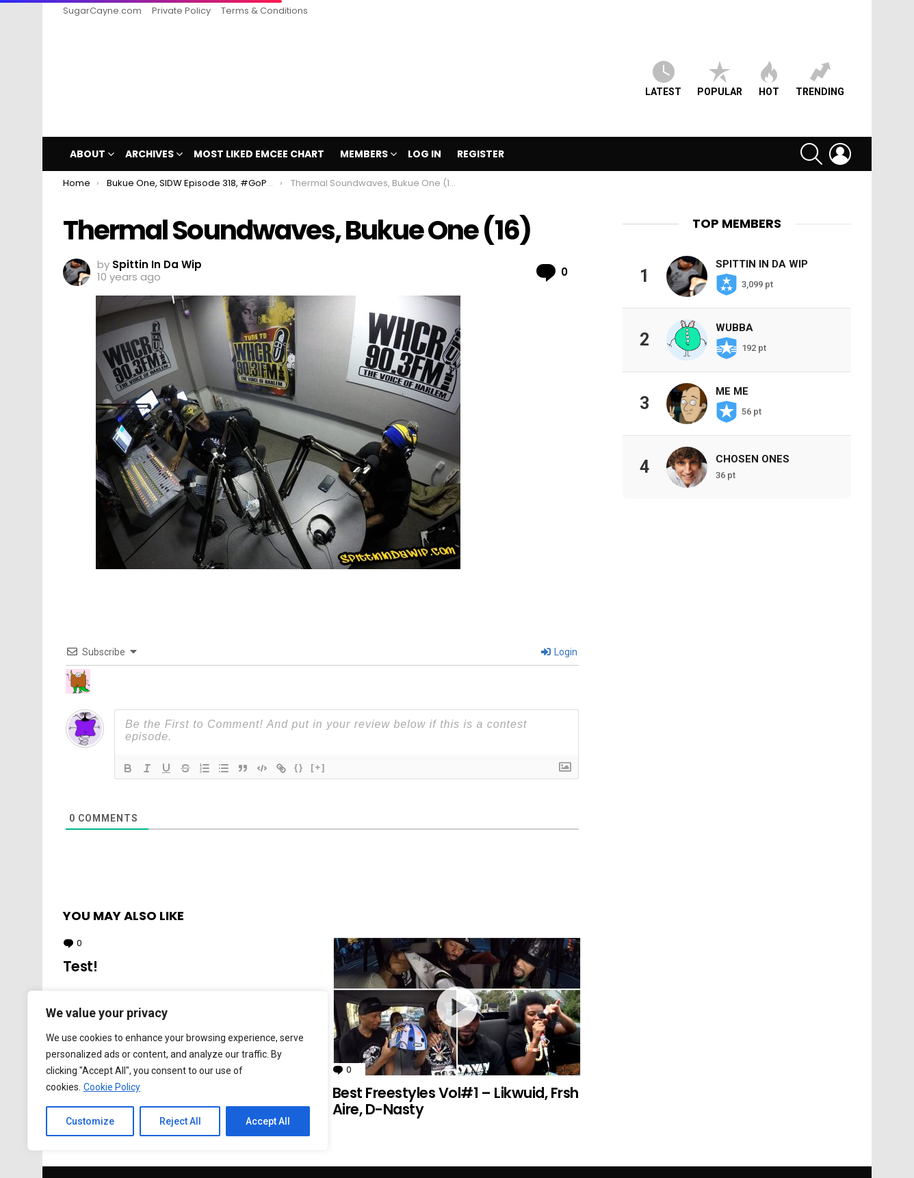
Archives (149, 133)
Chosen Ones (752, 436)
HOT (769, 67)
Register (480, 131)
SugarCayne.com (102, 10)
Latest (663, 67)
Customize (90, 1121)
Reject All (180, 1121)
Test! (80, 944)
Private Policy (181, 10)
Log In (424, 131)
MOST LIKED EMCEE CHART (259, 131)
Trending (820, 67)
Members (364, 133)
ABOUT (87, 133)
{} (299, 744)
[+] (318, 744)
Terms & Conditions (264, 10)
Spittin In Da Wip (762, 241)
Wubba (734, 304)
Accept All (268, 1121)
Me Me (732, 368)
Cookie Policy (111, 1087)
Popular (719, 67)
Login (559, 628)
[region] (177, 1071)
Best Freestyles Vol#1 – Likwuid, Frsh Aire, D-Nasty (455, 1078)
